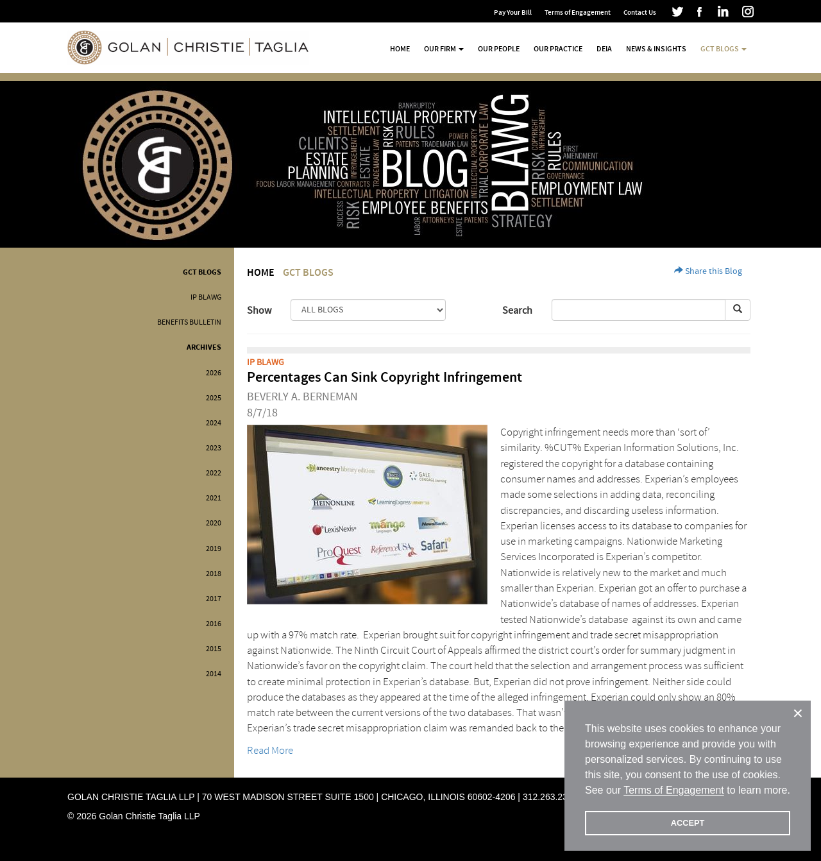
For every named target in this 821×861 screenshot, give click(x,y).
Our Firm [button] (444, 49)
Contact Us (639, 12)
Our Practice (558, 49)
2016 (213, 624)
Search (517, 310)
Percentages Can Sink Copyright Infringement (384, 377)
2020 (213, 523)
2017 (213, 599)
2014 (213, 674)
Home (400, 49)
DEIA (604, 49)
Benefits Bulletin (189, 322)
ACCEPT (688, 823)
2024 (213, 423)
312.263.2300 (550, 797)
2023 (213, 448)
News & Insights (656, 49)
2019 (213, 549)
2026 (213, 373)
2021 (213, 498)
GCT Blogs (202, 272)
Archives (204, 347)
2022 (213, 473)
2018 (213, 574)
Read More (270, 750)
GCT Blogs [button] (723, 49)
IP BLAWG (205, 297)
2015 (213, 649)
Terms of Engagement (578, 12)
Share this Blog (708, 271)
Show (259, 310)
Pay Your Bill (513, 12)
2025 (213, 398)
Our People (499, 49)
